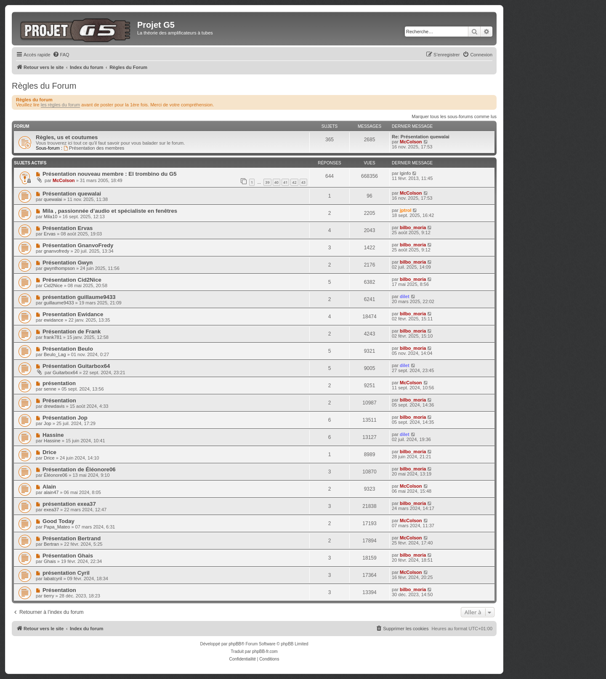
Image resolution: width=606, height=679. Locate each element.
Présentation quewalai (72, 193)
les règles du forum (60, 104)
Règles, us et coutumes (67, 137)
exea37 (51, 509)
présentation (59, 383)
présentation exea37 (69, 504)
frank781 (53, 337)
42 (294, 182)
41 (285, 182)
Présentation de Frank (72, 331)
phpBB (235, 644)
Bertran (51, 544)
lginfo (405, 173)
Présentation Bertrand (72, 538)
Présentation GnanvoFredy (78, 245)
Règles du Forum (44, 85)
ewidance (53, 319)
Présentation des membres (94, 148)
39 (267, 182)
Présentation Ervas (68, 228)
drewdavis (54, 406)
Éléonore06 (55, 475)
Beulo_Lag (55, 354)
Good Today (58, 521)
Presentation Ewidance (73, 314)
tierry (49, 595)
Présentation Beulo (68, 349)
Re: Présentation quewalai (420, 136)
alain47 (51, 492)
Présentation (59, 400)
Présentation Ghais (68, 555)
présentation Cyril (66, 573)
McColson (411, 141)
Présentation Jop (65, 418)
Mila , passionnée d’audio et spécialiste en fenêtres (110, 211)
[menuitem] (61, 55)
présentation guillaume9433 (79, 297)
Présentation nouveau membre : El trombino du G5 (110, 174)
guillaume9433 (59, 302)
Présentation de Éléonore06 (79, 469)
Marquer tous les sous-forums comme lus (454, 116)
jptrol (406, 210)
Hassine (53, 435)
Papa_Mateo (57, 526)
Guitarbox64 (65, 372)
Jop (47, 423)
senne (50, 388)
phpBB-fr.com (265, 651)
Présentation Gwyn (68, 262)
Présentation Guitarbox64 (76, 366)
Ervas (50, 233)
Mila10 (50, 216)
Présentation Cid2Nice (72, 280)
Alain (49, 486)
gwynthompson (59, 268)
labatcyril (53, 578)
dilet (404, 296)
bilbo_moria (413, 227)
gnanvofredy (56, 251)
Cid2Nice (53, 285)
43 (303, 182)
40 (276, 182)
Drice (49, 452)
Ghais (50, 561)
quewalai (53, 199)
